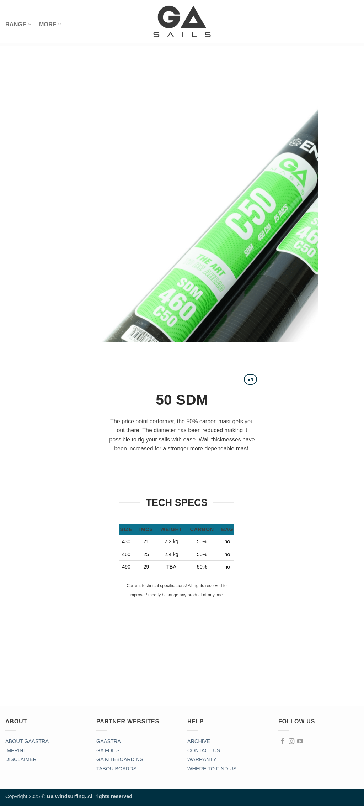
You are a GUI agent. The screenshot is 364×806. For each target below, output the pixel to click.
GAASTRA (108, 741)
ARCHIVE (198, 741)
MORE (50, 24)
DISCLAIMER (21, 759)
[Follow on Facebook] (282, 741)
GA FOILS (108, 750)
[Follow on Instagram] (291, 741)
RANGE (18, 24)
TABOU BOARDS (116, 768)
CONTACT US (203, 750)
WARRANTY (201, 759)
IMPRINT (15, 750)
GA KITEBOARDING (120, 759)
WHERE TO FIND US (212, 768)
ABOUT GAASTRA (27, 741)
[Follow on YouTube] (300, 741)
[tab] (250, 379)
